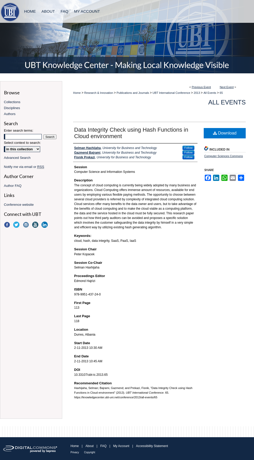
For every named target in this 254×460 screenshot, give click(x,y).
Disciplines (12, 108)
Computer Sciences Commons (223, 156)
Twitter (16, 225)
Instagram (26, 225)
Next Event (227, 87)
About (90, 446)
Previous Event (201, 87)
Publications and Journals (133, 92)
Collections (12, 102)
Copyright (89, 452)
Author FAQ (13, 186)
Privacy (74, 452)
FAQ (103, 446)
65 (221, 92)
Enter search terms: (18, 130)
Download (225, 133)
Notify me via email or (24, 167)
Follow (188, 147)
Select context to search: (22, 143)
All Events (210, 92)
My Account (121, 446)
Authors (10, 114)
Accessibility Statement (152, 446)
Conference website (19, 205)
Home (77, 92)
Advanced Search (17, 158)
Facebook (7, 225)
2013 (197, 92)
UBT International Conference (172, 92)
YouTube (35, 225)
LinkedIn (45, 225)
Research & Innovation (99, 92)
